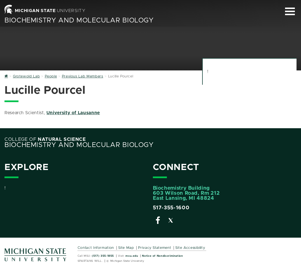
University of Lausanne (73, 113)
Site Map (126, 248)
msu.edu (131, 255)
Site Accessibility (190, 248)
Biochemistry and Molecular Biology (79, 20)
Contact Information (96, 248)
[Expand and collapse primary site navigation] (290, 11)
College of (45, 139)
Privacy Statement (154, 248)
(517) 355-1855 (103, 255)
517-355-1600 (171, 207)
